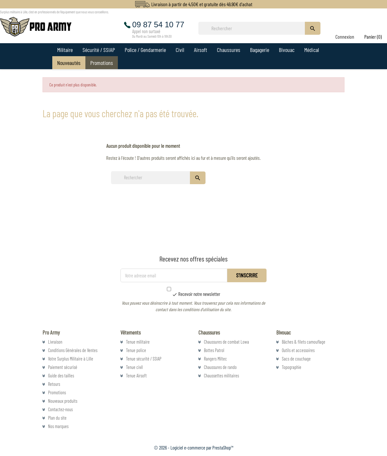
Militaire (65, 49)
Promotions (101, 62)
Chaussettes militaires (221, 375)
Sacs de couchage (296, 358)
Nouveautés (69, 62)
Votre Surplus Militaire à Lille (70, 358)
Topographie (291, 367)
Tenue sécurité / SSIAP (143, 358)
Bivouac (286, 49)
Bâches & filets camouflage (303, 342)
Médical (311, 49)
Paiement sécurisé (62, 367)
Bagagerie (259, 49)
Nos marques (58, 426)
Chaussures (228, 49)
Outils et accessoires (298, 350)
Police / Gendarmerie (145, 49)
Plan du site (57, 418)
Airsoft (200, 49)
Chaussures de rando (220, 367)
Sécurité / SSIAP (98, 49)
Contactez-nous (60, 409)
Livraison (55, 342)
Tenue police (136, 350)
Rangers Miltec (215, 358)
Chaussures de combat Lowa (226, 342)
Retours (54, 384)
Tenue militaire (138, 342)
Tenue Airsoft (136, 375)
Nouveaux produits (62, 401)
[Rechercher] (253, 28)
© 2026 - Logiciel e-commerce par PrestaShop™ (193, 447)
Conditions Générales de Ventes (72, 350)
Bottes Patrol (214, 350)
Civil (180, 49)
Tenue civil (134, 367)
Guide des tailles (61, 375)
